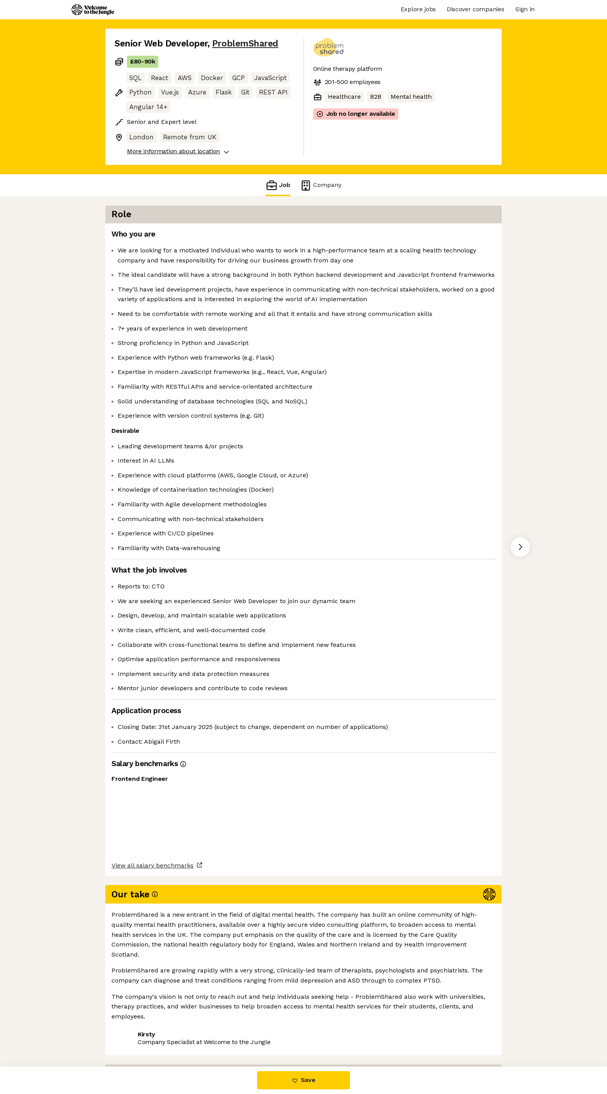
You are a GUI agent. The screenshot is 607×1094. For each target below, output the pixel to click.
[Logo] (93, 9)
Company (320, 185)
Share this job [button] (135, 1033)
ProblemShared (245, 43)
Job (278, 185)
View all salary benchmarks (152, 1004)
